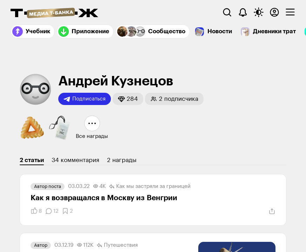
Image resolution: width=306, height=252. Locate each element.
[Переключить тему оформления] (258, 12)
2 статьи (32, 160)
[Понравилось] (36, 211)
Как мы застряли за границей (150, 186)
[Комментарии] (52, 211)
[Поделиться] (271, 211)
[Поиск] (227, 12)
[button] (128, 99)
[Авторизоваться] (274, 12)
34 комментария (75, 160)
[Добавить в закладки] (67, 211)
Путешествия (117, 245)
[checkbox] (290, 12)
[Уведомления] (243, 12)
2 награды (122, 160)
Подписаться (85, 99)
